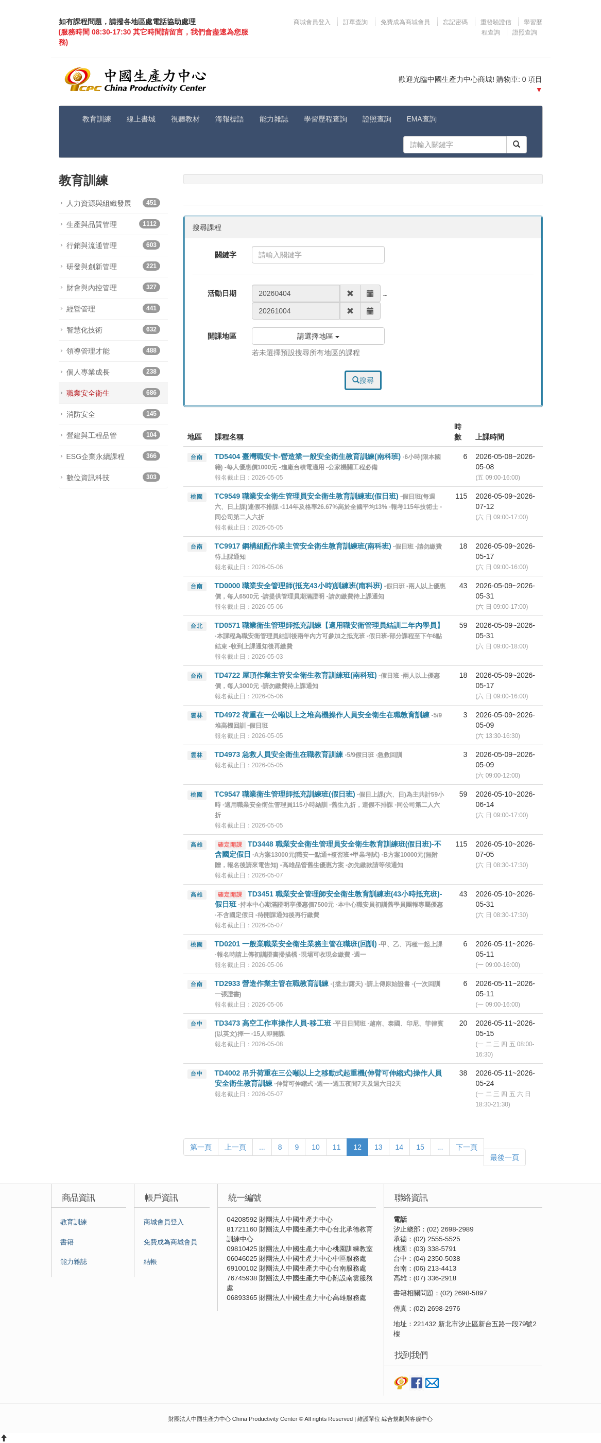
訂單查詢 (355, 22)
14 (400, 1147)
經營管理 (113, 308)
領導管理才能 (113, 350)
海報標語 (229, 119)
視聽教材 (185, 119)
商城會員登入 (313, 22)
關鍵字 (225, 255)
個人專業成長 (113, 371)
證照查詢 (524, 32)
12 (357, 1147)
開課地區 (222, 336)
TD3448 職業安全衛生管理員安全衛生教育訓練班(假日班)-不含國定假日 (328, 854)
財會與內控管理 (113, 287)
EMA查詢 (422, 119)
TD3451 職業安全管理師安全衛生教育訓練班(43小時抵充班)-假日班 (329, 904)
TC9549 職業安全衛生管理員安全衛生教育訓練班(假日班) (328, 506)
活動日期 (222, 293)
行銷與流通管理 (113, 245)
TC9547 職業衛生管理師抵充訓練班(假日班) (329, 804)
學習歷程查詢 (325, 119)
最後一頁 (504, 1157)
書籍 (67, 1242)
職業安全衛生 (113, 392)
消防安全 (113, 413)
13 (378, 1147)
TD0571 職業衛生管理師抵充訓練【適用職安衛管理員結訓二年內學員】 (329, 635)
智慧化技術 (113, 329)
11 (337, 1147)
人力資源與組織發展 (113, 202)
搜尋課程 (207, 227)
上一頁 (235, 1147)
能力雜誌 (274, 119)
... (262, 1147)
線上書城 (141, 119)
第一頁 (201, 1147)
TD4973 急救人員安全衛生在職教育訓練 (309, 754)
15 (420, 1147)
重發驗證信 (495, 22)
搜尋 (363, 380)
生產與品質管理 (113, 223)
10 (316, 1147)
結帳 (150, 1261)
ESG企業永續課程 (113, 456)
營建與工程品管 (113, 434)
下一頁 (466, 1147)
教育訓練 (96, 119)
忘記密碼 (455, 22)
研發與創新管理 (113, 266)
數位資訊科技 (113, 477)
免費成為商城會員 (405, 22)
